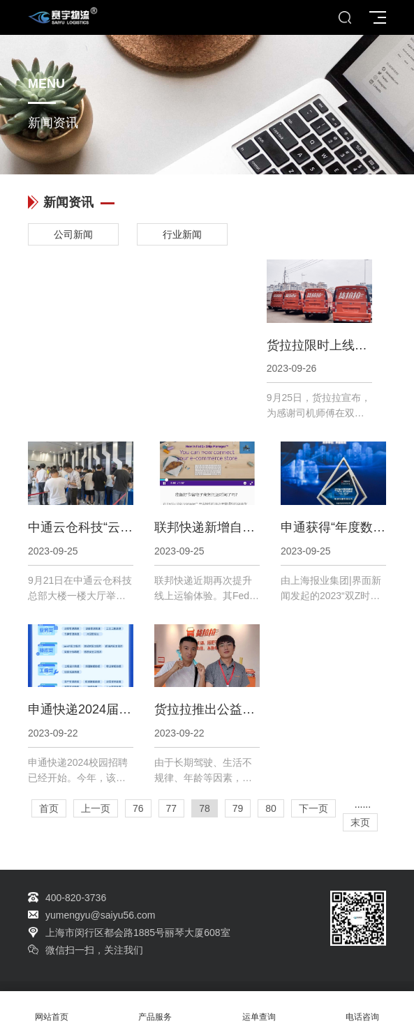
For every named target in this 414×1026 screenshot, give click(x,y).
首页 (49, 808)
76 (138, 808)
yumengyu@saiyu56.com (100, 915)
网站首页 (51, 1009)
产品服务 (155, 1009)
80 (270, 808)
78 (204, 808)
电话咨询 (362, 1009)
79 (238, 808)
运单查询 (259, 1009)
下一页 (313, 808)
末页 (360, 822)
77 (171, 808)
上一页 (95, 808)
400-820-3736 (75, 897)
